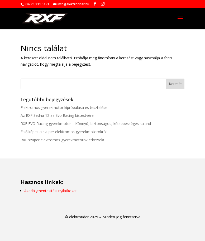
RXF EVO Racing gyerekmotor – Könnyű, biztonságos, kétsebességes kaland (86, 123)
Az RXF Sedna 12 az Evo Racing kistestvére (57, 115)
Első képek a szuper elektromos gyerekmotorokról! (64, 131)
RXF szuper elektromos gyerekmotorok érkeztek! (62, 139)
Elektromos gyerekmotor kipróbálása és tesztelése (64, 107)
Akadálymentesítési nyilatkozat (50, 190)
